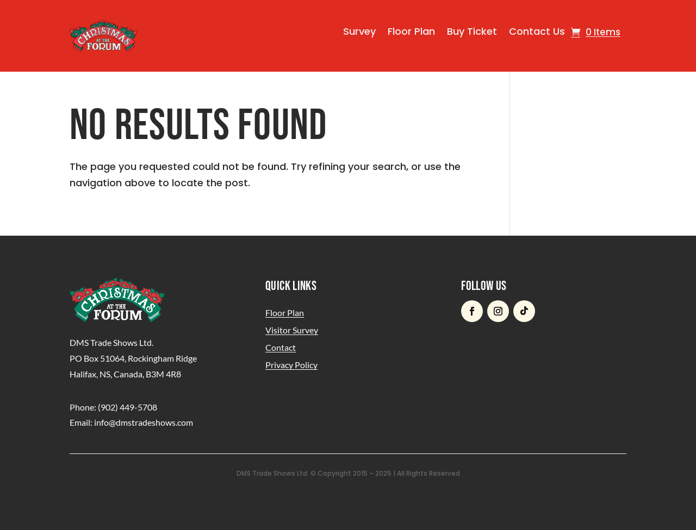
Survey (359, 31)
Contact (280, 347)
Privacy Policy (291, 364)
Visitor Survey (291, 330)
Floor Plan (411, 31)
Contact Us (537, 31)
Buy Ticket (472, 31)
